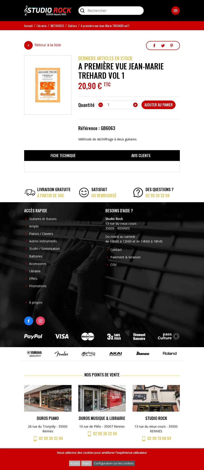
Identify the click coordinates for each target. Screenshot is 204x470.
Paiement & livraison (125, 257)
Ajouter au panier (158, 105)
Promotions (37, 286)
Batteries (35, 256)
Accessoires (37, 263)
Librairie (35, 271)
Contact (116, 250)
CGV (113, 264)
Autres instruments (43, 241)
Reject (86, 463)
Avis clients (141, 155)
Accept (74, 463)
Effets (33, 278)
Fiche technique (63, 155)
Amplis (34, 226)
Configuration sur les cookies (114, 463)
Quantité (86, 104)
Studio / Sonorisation (44, 248)
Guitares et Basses (43, 219)
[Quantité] (118, 105)
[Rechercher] (111, 10)
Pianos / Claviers (41, 234)
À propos (35, 302)
